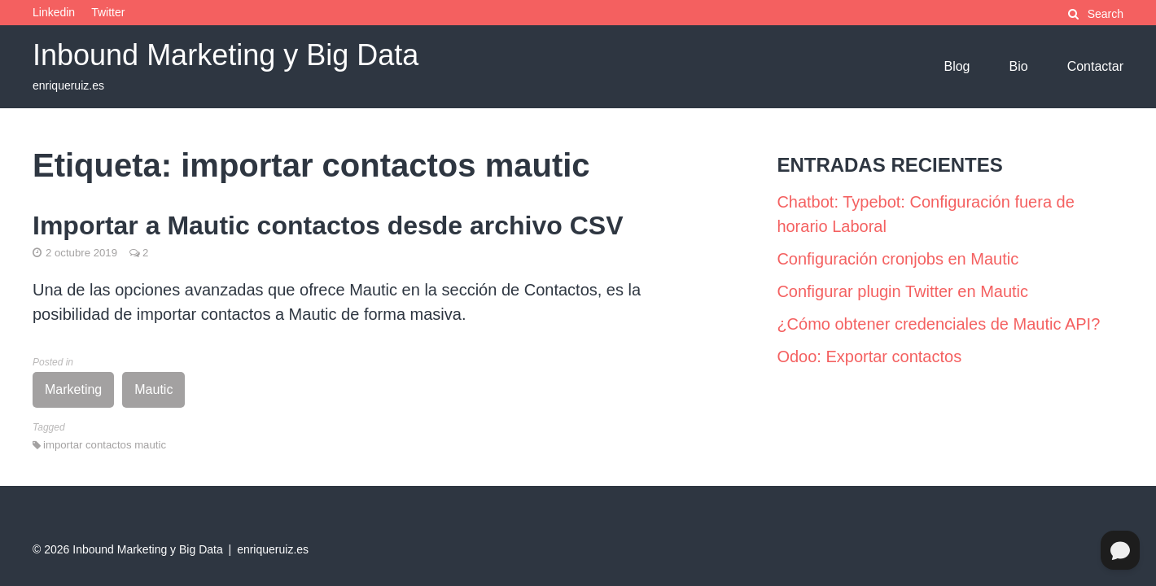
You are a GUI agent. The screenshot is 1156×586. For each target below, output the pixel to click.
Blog (957, 66)
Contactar (1095, 66)
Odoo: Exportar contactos (869, 356)
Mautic (153, 389)
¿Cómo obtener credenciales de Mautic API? (938, 324)
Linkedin (54, 12)
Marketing (73, 389)
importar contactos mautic (104, 445)
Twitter (108, 12)
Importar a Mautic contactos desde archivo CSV (328, 225)
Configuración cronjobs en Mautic (897, 259)
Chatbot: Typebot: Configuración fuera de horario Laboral (925, 214)
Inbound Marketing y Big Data (225, 55)
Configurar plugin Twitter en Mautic (902, 291)
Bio (1018, 66)
